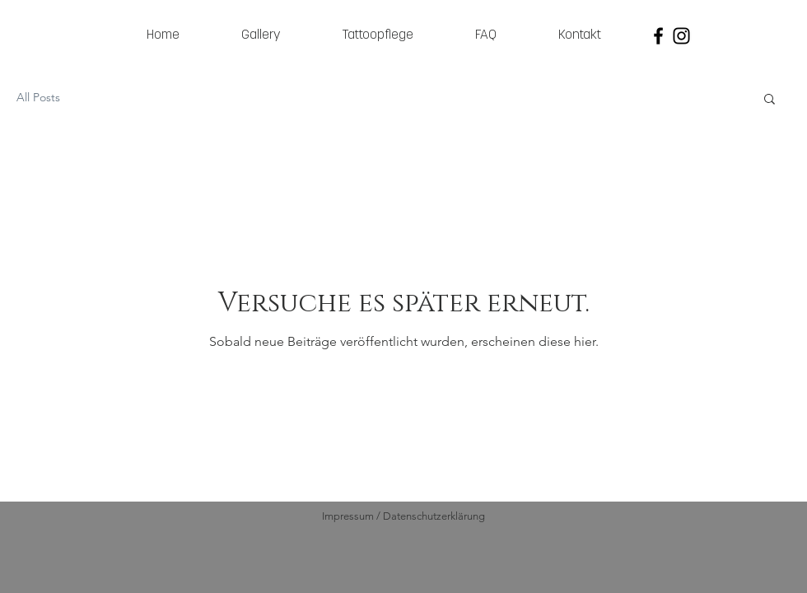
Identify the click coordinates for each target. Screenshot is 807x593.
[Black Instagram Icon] (681, 36)
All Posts (38, 97)
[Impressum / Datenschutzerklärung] (403, 516)
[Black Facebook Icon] (658, 36)
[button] (769, 100)
